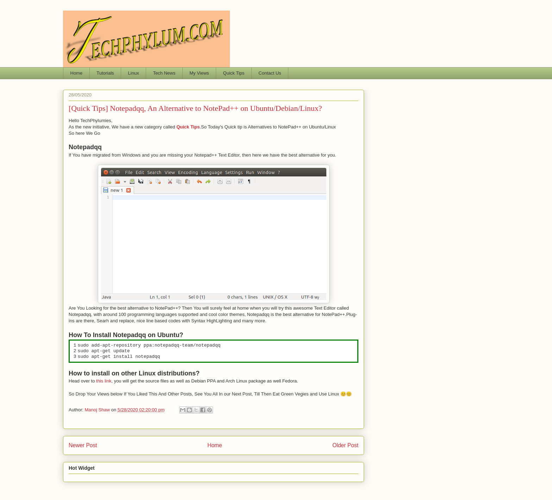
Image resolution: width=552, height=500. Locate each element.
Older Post (345, 445)
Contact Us (269, 73)
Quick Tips (234, 73)
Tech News (164, 73)
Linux (133, 73)
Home (76, 73)
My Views (199, 73)
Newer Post (83, 445)
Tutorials (105, 73)
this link (103, 381)
